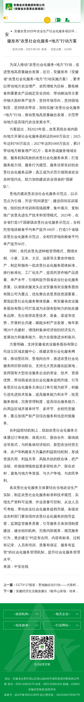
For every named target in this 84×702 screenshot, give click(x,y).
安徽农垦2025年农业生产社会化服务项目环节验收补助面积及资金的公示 (47, 31)
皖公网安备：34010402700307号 (60, 694)
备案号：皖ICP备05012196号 (21, 694)
